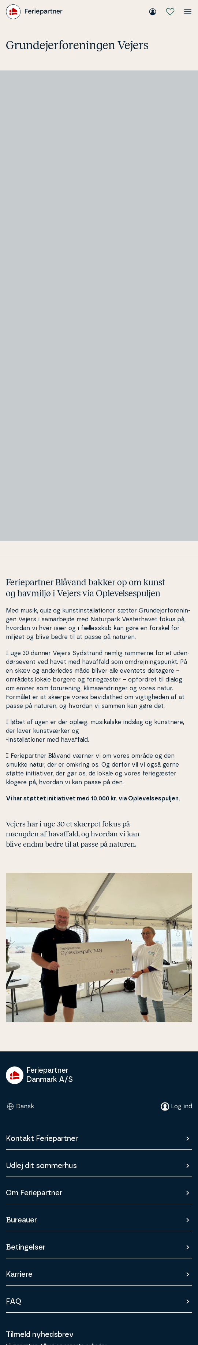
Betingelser (99, 1247)
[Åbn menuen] (187, 11)
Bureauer (99, 1220)
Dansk (20, 1106)
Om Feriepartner (99, 1193)
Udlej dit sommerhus (99, 1166)
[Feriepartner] (34, 11)
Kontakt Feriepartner (99, 1138)
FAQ (99, 1301)
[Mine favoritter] (170, 11)
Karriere (99, 1274)
